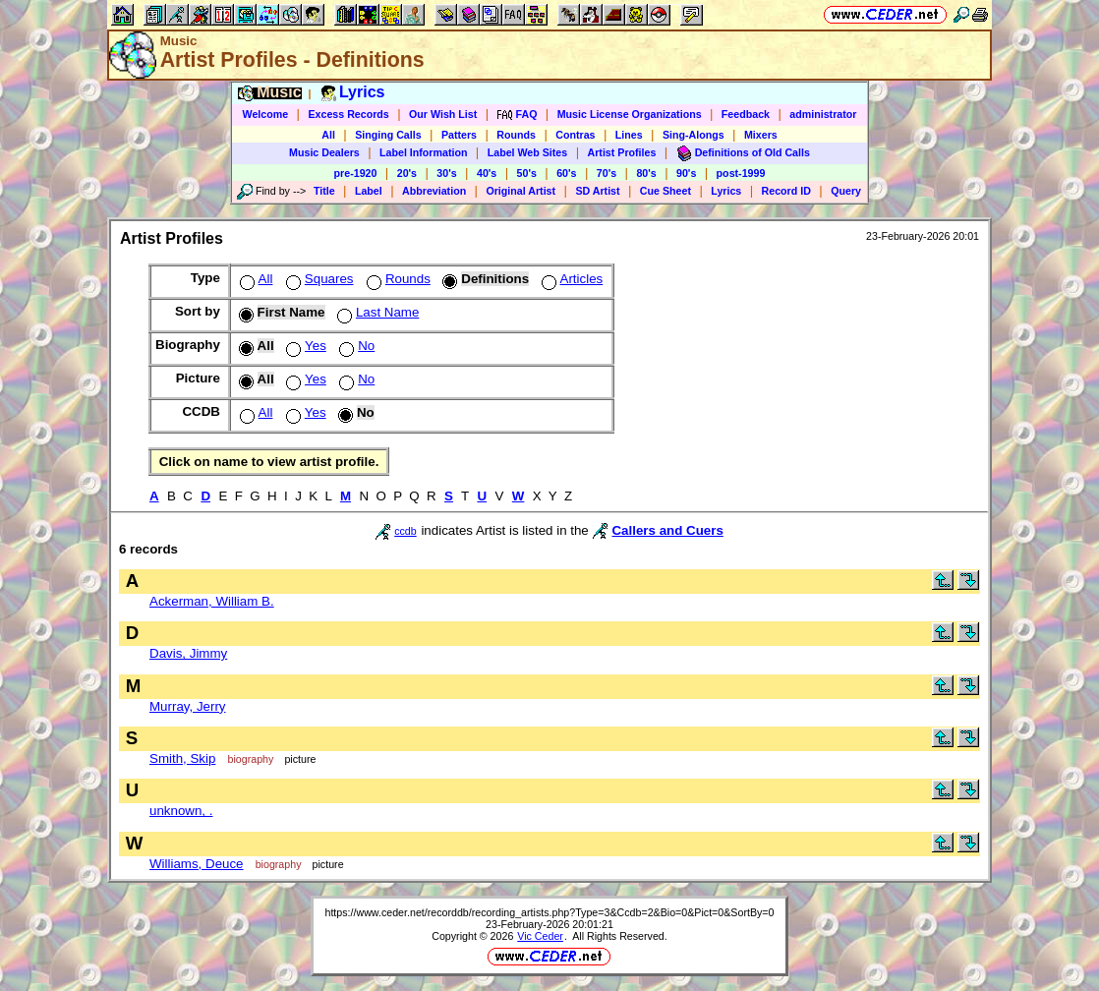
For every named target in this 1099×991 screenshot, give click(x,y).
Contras (575, 135)
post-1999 (741, 173)
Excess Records (348, 114)
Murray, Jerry (187, 706)
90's (686, 173)
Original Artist (520, 191)
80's (646, 173)
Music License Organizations (629, 114)
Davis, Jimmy (188, 653)
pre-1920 (355, 173)
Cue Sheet (665, 191)
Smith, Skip (182, 758)
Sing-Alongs (693, 135)
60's (566, 173)
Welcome (266, 114)
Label (368, 191)
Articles (571, 278)
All (328, 135)
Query (846, 191)
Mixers (761, 135)
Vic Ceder (540, 936)
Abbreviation (434, 191)
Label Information (423, 152)
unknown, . (180, 810)
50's (527, 173)
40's (486, 173)
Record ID (786, 191)
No (355, 345)
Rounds (516, 135)
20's (407, 173)
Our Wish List (443, 114)
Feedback (746, 114)
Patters (459, 135)
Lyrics (726, 191)
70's (606, 173)
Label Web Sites (528, 152)
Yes (304, 345)
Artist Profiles (622, 152)
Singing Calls (388, 135)
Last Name (376, 312)
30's (446, 173)
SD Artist (597, 191)
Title (324, 191)
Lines (629, 135)
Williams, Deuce (196, 863)
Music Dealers (324, 152)
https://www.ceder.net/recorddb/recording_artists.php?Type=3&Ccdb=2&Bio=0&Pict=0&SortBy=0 (549, 912)
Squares (318, 278)
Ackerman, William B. (211, 601)
